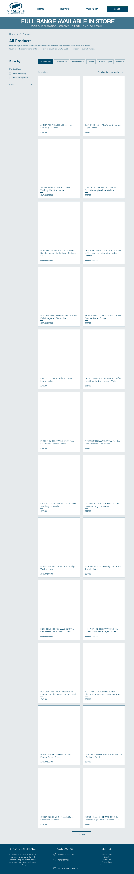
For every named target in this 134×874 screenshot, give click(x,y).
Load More (81, 834)
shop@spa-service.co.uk (68, 868)
